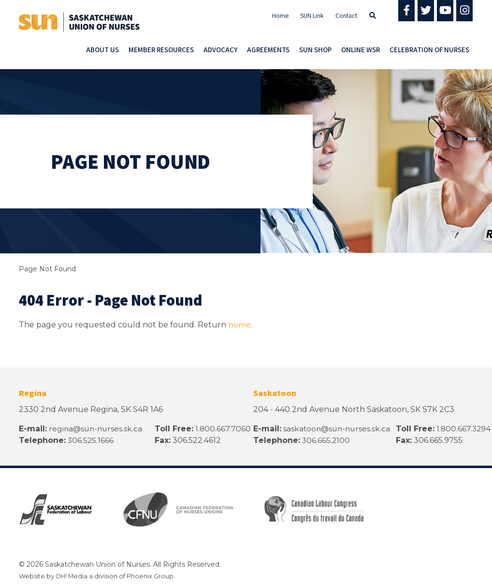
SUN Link (312, 15)
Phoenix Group (151, 576)
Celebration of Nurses (429, 49)
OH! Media (72, 576)
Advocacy (220, 49)
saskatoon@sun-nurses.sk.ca (338, 428)
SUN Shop (315, 49)
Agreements (268, 49)
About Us (102, 49)
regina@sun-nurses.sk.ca (97, 428)
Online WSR (360, 49)
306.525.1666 (91, 440)
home (239, 324)
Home (280, 15)
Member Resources (161, 49)
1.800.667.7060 (224, 428)
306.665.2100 (326, 440)
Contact (346, 15)
